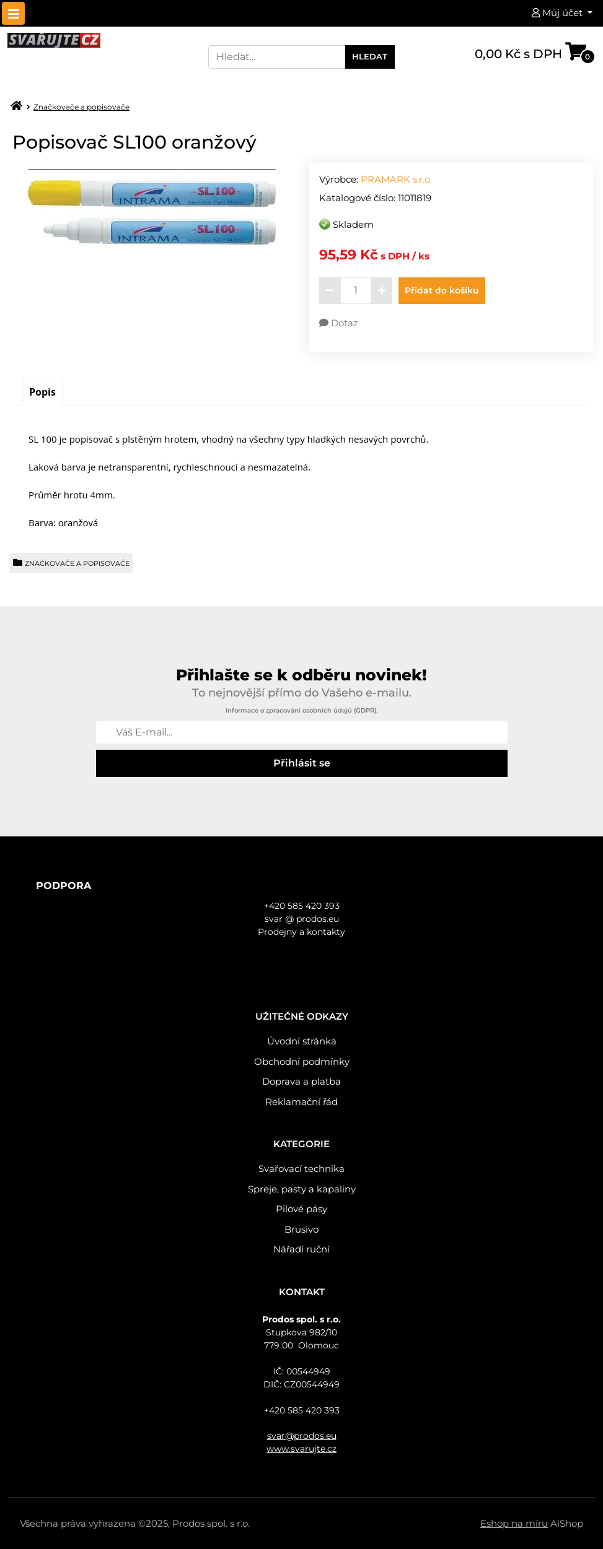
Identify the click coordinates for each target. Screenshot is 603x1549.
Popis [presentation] (42, 392)
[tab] (42, 392)
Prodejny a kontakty (301, 931)
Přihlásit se (301, 763)
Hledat (369, 56)
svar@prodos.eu (302, 1435)
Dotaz (338, 323)
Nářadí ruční (301, 1249)
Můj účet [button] (558, 13)
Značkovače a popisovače (81, 106)
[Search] (276, 57)
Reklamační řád (301, 1102)
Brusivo (301, 1229)
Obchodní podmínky (302, 1061)
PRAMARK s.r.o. (396, 179)
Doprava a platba (301, 1081)
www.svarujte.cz (301, 1448)
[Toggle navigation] (13, 13)
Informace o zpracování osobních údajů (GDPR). (301, 710)
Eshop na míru (514, 1523)
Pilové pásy (301, 1209)
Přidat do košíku (442, 290)
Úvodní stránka (302, 1041)
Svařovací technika (301, 1168)
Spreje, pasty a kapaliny (302, 1189)
